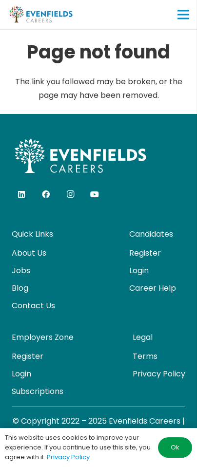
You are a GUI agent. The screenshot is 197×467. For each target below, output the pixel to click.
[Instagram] (70, 194)
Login (139, 270)
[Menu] (183, 14)
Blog (20, 288)
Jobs (21, 270)
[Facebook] (46, 194)
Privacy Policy (159, 373)
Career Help (152, 288)
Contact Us (33, 305)
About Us (29, 253)
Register (145, 253)
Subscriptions (37, 391)
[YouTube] (94, 194)
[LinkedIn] (21, 194)
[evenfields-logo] (41, 14)
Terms (145, 356)
